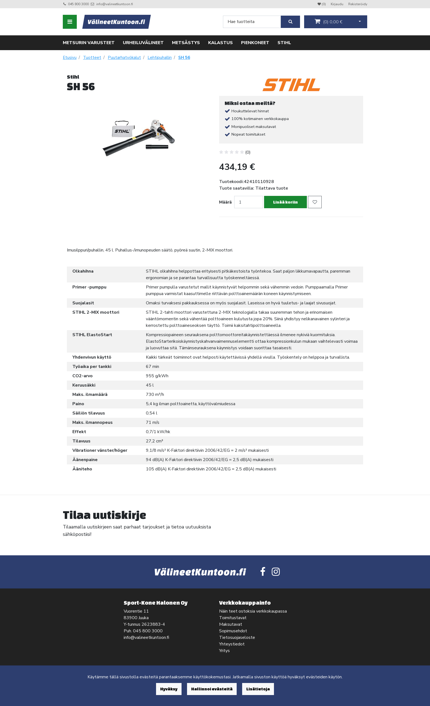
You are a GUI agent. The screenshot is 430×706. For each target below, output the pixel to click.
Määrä (225, 202)
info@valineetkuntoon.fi (114, 4)
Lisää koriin (285, 202)
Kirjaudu (337, 4)
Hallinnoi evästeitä (212, 689)
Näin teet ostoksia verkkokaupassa (253, 611)
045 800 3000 (78, 4)
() (329, 21)
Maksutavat (230, 624)
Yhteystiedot (232, 644)
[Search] (252, 22)
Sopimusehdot (233, 631)
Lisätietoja (258, 689)
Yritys (224, 651)
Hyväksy (168, 689)
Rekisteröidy (357, 4)
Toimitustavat (233, 618)
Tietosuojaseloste (237, 637)
